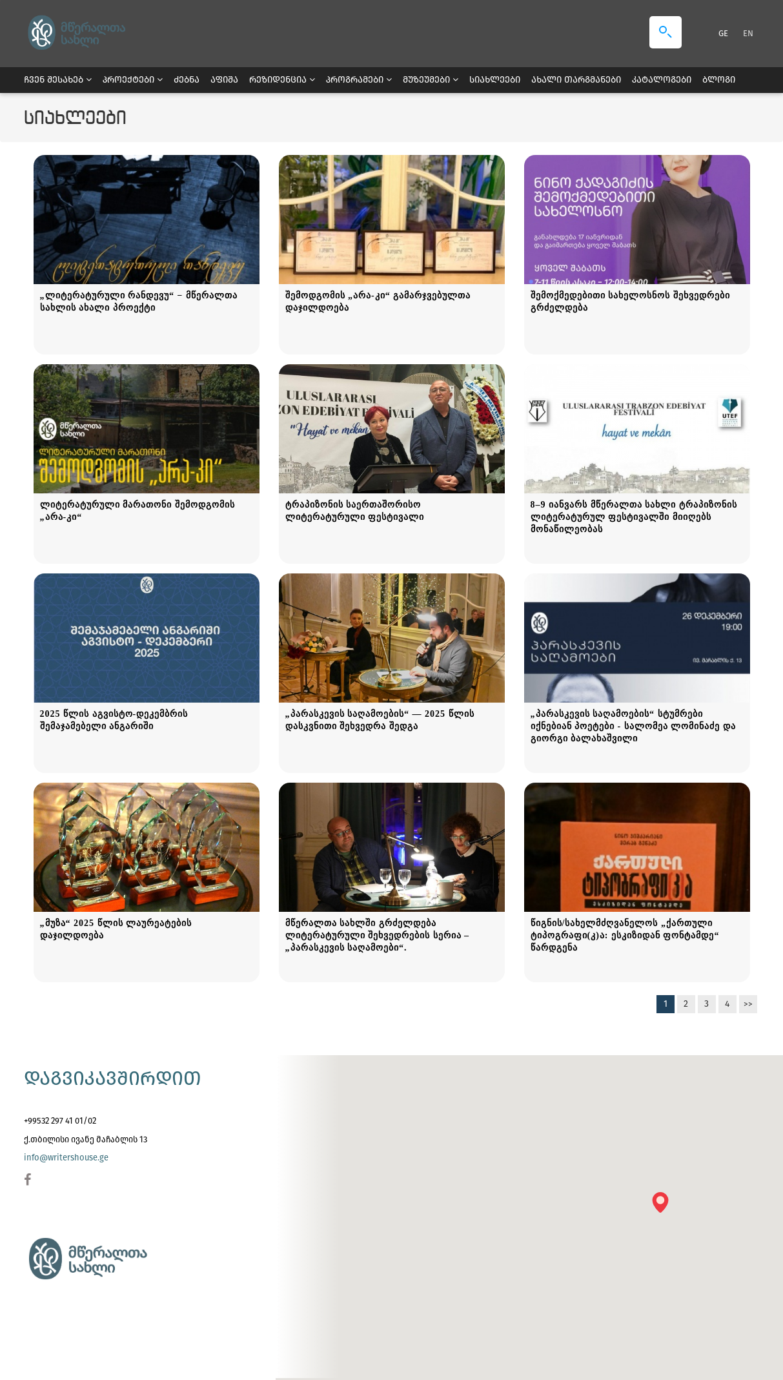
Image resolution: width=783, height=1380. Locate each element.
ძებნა (186, 79)
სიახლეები (494, 79)
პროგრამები (359, 79)
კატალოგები (661, 79)
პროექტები (133, 79)
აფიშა (224, 79)
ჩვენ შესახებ (58, 79)
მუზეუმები (430, 79)
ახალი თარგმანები (576, 79)
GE (724, 33)
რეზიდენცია (282, 79)
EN (748, 33)
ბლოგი (718, 79)
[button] (664, 1206)
